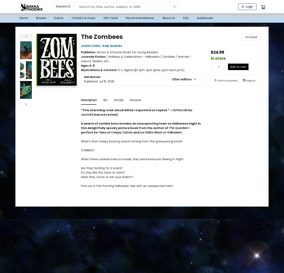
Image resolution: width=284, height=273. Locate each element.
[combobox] (65, 6)
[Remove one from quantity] (213, 67)
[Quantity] (219, 67)
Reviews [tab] (135, 100)
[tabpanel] (141, 153)
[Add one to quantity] (224, 67)
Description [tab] (89, 100)
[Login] (247, 6)
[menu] (142, 18)
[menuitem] (23, 18)
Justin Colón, (91, 46)
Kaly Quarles (112, 46)
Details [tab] (119, 100)
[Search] (174, 7)
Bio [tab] (105, 100)
